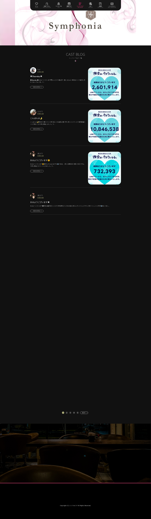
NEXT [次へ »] (84, 413)
